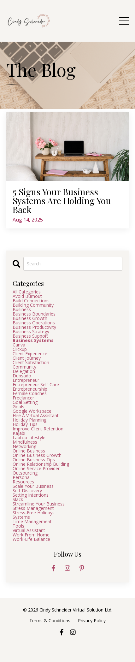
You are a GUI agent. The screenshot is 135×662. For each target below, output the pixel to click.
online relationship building (41, 464)
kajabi (19, 433)
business (22, 309)
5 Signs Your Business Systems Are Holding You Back (62, 200)
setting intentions (31, 495)
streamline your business (39, 504)
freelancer (23, 398)
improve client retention (38, 429)
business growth (30, 318)
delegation (24, 371)
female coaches (30, 393)
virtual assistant (29, 530)
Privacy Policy (92, 621)
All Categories (27, 292)
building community (33, 305)
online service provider (36, 468)
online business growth (37, 455)
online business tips (34, 460)
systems (21, 517)
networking (24, 446)
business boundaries (34, 314)
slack (18, 499)
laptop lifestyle (29, 437)
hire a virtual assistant (36, 415)
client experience (30, 354)
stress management (33, 508)
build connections (31, 300)
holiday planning (29, 420)
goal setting (25, 402)
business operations (34, 323)
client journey (27, 358)
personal (22, 477)
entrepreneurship (30, 389)
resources (23, 482)
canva (19, 345)
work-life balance (31, 539)
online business (29, 451)
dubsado (22, 376)
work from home (31, 535)
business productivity (34, 327)
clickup (20, 349)
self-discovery (27, 490)
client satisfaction (31, 362)
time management (32, 521)
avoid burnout (27, 296)
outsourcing (25, 473)
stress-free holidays (34, 513)
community (24, 367)
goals (18, 407)
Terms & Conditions (50, 621)
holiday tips (25, 424)
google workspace (32, 411)
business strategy (31, 331)
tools (18, 526)
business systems (33, 340)
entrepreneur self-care (36, 384)
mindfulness (25, 442)
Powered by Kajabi (68, 647)
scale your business (33, 486)
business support (30, 336)
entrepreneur (26, 380)
